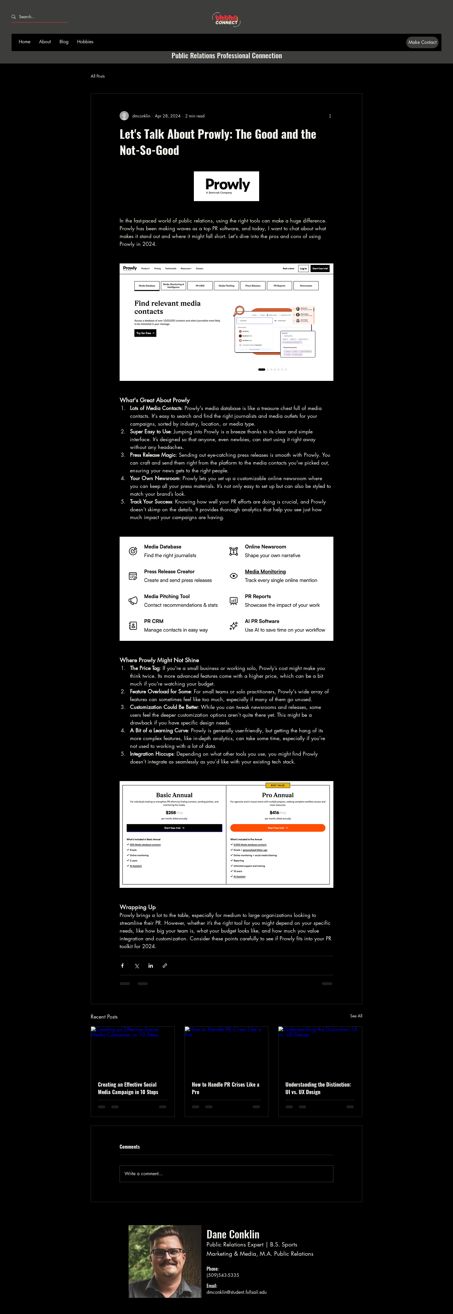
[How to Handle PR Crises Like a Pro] (226, 1050)
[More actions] (329, 115)
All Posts (98, 76)
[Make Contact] (422, 42)
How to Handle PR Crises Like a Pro (225, 1088)
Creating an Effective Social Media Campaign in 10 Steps (128, 1088)
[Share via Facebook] (122, 965)
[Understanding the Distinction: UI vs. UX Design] (320, 1050)
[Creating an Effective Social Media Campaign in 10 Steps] (132, 1050)
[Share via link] (165, 965)
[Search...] (37, 17)
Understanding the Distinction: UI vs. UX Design (318, 1088)
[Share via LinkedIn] (150, 965)
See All (356, 1016)
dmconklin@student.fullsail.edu (237, 1292)
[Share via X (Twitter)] (136, 965)
